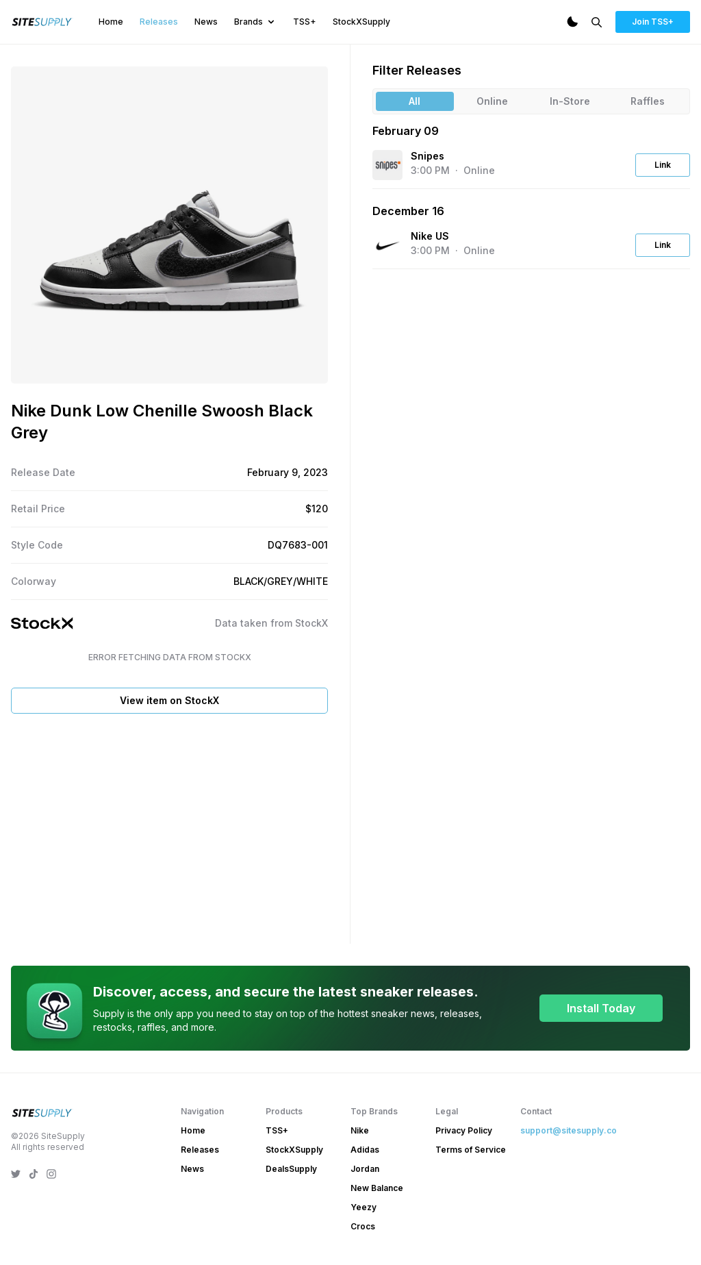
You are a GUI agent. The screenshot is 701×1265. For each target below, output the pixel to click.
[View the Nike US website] (387, 245)
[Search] (596, 22)
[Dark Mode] (572, 21)
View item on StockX (169, 700)
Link (662, 165)
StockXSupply (361, 21)
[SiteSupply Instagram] (51, 1174)
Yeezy (363, 1207)
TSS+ (304, 21)
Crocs (362, 1226)
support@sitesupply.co (568, 1130)
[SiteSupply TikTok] (33, 1174)
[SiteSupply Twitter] (16, 1174)
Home (111, 21)
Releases (159, 21)
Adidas (364, 1149)
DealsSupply (291, 1169)
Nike (359, 1130)
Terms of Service (470, 1149)
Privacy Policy (463, 1130)
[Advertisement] (169, 826)
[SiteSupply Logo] (42, 22)
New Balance (376, 1188)
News (206, 21)
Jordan (364, 1169)
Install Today (601, 1008)
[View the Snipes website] (387, 165)
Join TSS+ (653, 21)
